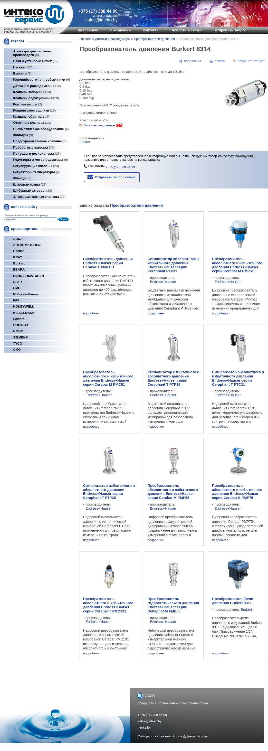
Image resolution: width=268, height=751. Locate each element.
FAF (16, 300)
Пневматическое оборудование (41, 129)
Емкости (22, 73)
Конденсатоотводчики (34, 110)
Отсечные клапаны (32, 122)
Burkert (19, 263)
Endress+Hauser (26, 294)
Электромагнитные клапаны (39, 196)
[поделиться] (190, 61)
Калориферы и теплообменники (41, 79)
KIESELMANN (24, 313)
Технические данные (99, 125)
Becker (18, 251)
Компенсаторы (27, 104)
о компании (120, 30)
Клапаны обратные (31, 116)
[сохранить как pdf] (248, 61)
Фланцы (22, 178)
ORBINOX (20, 325)
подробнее (91, 313)
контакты (151, 30)
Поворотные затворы (34, 147)
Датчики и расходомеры (37, 86)
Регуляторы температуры (36, 172)
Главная (85, 39)
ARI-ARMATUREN (26, 245)
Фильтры (23, 135)
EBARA (19, 269)
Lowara (19, 319)
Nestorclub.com (197, 736)
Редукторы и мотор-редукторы (40, 159)
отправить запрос (231, 30)
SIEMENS (20, 337)
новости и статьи (187, 30)
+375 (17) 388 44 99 (98, 11)
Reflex (18, 331)
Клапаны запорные (32, 92)
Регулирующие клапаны (36, 166)
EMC (16, 288)
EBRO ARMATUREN (28, 276)
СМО (17, 349)
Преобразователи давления (154, 39)
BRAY (17, 257)
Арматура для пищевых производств (32, 53)
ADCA (18, 239)
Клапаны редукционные (36, 98)
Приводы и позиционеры (37, 153)
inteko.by (144, 727)
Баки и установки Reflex (35, 61)
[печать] (217, 61)
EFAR (17, 282)
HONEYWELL (23, 306)
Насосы (22, 67)
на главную (88, 30)
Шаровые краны (30, 184)
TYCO (17, 343)
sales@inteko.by (150, 721)
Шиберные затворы (32, 190)
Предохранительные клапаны (40, 141)
